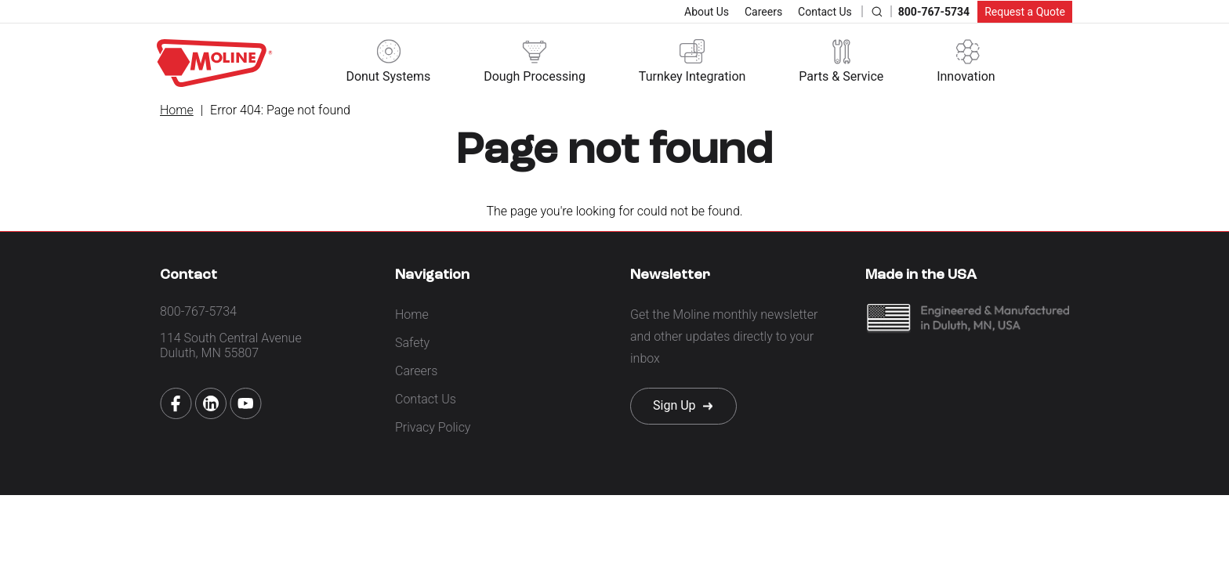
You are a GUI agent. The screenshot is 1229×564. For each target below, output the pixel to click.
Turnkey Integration (692, 76)
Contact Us (825, 11)
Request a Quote (1024, 11)
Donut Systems (388, 76)
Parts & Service (841, 76)
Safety (412, 342)
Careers (763, 11)
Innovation (966, 76)
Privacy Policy (432, 427)
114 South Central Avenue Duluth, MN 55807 (231, 345)
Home (177, 110)
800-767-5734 (934, 11)
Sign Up (674, 405)
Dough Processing (534, 76)
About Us (706, 11)
